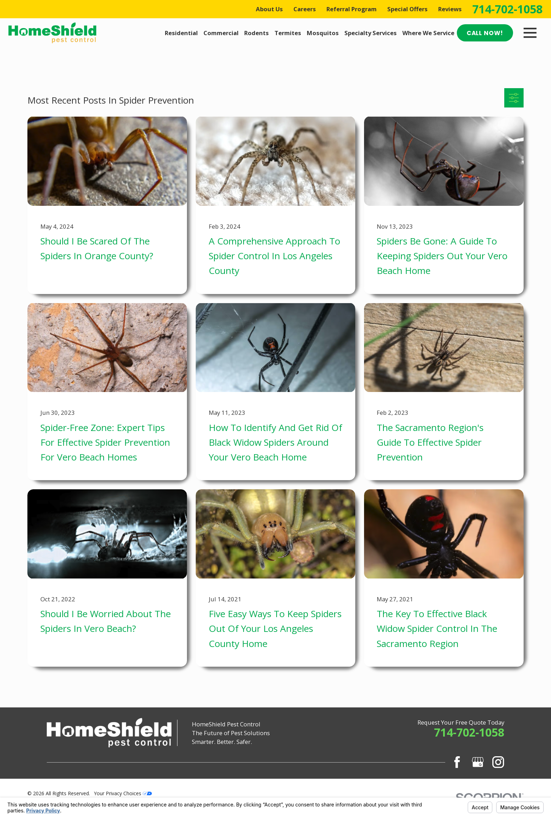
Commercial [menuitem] (221, 33)
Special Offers (407, 9)
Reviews (450, 9)
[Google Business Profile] (478, 762)
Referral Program (351, 9)
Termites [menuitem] (287, 33)
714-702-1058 (507, 9)
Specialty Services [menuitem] (370, 33)
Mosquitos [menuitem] (323, 33)
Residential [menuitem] (181, 33)
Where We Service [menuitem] (428, 33)
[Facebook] (457, 762)
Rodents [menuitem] (256, 33)
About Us (269, 9)
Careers (304, 9)
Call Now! (485, 33)
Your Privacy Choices (123, 793)
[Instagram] (498, 762)
